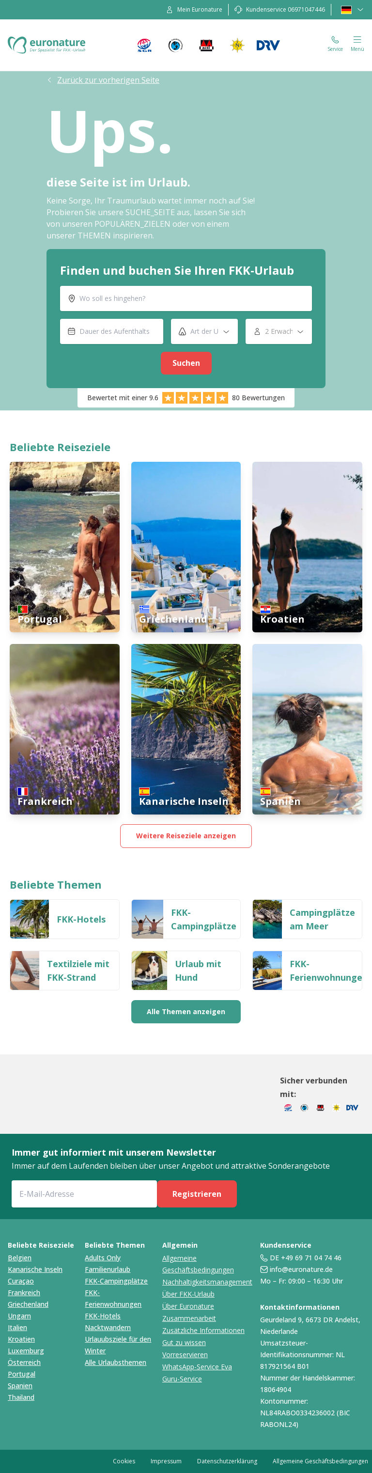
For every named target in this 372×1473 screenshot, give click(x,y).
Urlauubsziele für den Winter (118, 1344)
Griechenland (28, 1304)
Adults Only (103, 1257)
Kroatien (21, 1339)
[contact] (280, 10)
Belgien (19, 1257)
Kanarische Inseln (35, 1269)
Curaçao (21, 1280)
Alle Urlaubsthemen (115, 1362)
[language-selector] (352, 10)
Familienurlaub (107, 1269)
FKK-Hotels (103, 1315)
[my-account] (194, 9)
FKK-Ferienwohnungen (113, 1298)
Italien (17, 1327)
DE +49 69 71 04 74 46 (305, 1257)
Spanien (20, 1385)
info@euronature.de (301, 1269)
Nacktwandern (108, 1327)
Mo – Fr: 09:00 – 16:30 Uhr (301, 1280)
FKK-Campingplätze (116, 1280)
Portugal (21, 1374)
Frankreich (24, 1292)
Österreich (24, 1362)
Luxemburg (26, 1350)
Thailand (21, 1397)
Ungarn (19, 1315)
